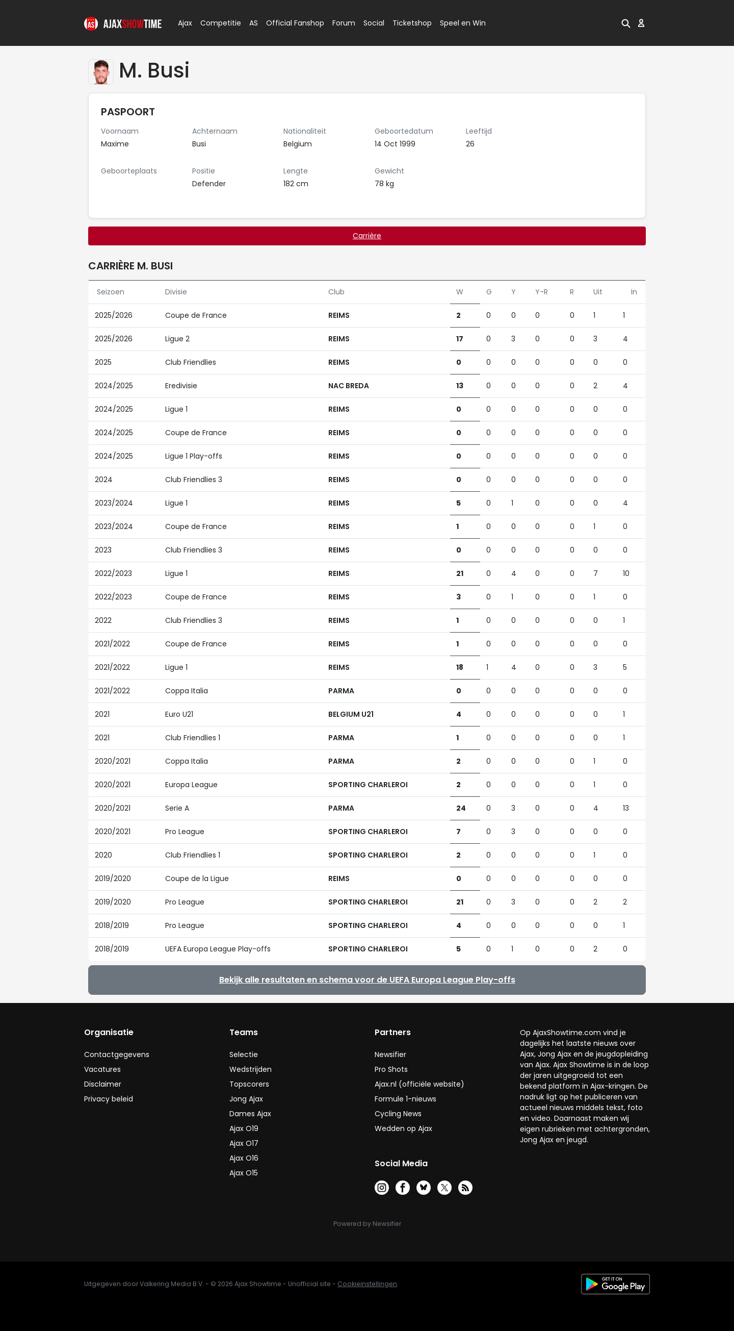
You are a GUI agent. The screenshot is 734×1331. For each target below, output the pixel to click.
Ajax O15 (243, 1173)
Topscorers (249, 1084)
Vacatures (102, 1069)
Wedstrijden (250, 1069)
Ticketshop (412, 23)
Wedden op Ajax (403, 1128)
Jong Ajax (246, 1099)
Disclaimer (102, 1084)
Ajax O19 (243, 1128)
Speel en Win (463, 23)
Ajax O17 (243, 1143)
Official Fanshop (289, 23)
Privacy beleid (108, 1099)
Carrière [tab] (367, 236)
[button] (626, 23)
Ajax (184, 23)
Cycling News (398, 1114)
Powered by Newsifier (367, 1223)
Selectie (243, 1054)
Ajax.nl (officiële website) (419, 1084)
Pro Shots (391, 1069)
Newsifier (390, 1054)
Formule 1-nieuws (405, 1099)
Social (372, 23)
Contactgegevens (116, 1054)
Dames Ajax (250, 1114)
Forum (343, 23)
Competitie (216, 23)
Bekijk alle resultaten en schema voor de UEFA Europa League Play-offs (367, 980)
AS (253, 23)
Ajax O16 (243, 1158)
